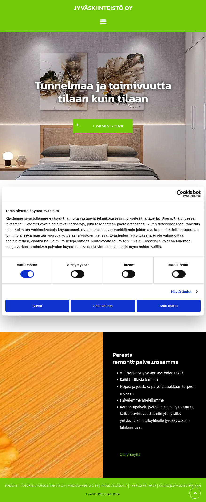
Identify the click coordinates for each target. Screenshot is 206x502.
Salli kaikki (169, 306)
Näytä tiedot (181, 291)
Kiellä (37, 306)
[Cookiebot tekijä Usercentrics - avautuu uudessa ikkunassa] (180, 193)
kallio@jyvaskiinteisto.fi (180, 485)
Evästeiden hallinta (103, 494)
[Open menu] (103, 22)
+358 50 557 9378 (143, 485)
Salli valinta (103, 306)
